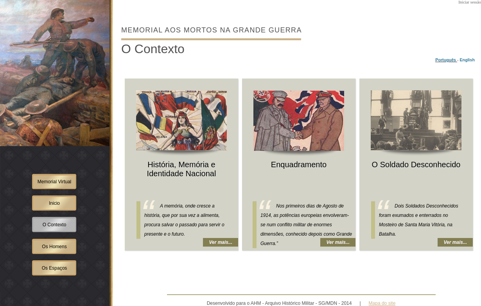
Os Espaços (54, 268)
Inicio (54, 203)
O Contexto (54, 224)
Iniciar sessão (469, 2)
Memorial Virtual (54, 181)
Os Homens (54, 246)
